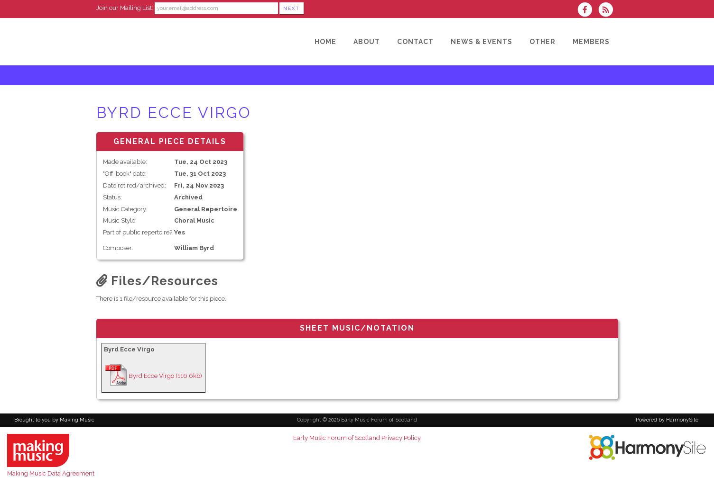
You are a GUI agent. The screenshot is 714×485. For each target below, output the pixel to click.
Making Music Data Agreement (50, 473)
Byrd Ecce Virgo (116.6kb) (165, 375)
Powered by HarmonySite (667, 420)
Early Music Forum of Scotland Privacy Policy (357, 437)
